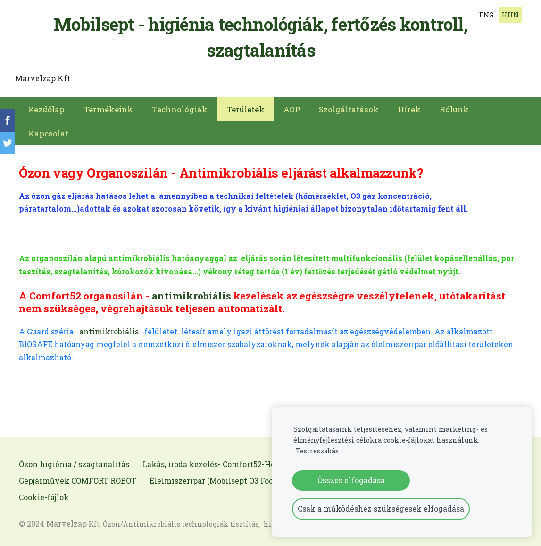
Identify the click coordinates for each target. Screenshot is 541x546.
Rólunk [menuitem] (454, 106)
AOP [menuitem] (291, 106)
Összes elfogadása (351, 480)
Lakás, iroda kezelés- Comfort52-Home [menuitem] (214, 461)
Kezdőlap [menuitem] (46, 106)
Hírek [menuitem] (409, 106)
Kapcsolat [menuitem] (48, 130)
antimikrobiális (191, 292)
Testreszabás (317, 450)
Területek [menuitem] (245, 106)
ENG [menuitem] (486, 14)
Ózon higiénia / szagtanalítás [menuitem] (74, 461)
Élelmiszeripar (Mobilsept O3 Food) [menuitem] (215, 478)
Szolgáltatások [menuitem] (349, 106)
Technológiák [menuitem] (180, 106)
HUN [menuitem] (510, 14)
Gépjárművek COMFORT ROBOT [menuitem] (77, 478)
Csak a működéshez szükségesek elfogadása (381, 508)
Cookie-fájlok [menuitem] (44, 494)
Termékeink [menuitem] (108, 106)
